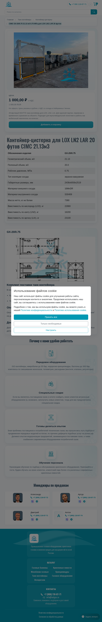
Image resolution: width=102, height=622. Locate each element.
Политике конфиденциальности (36, 310)
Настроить (51, 330)
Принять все (51, 317)
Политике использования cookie (70, 310)
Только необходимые (51, 324)
